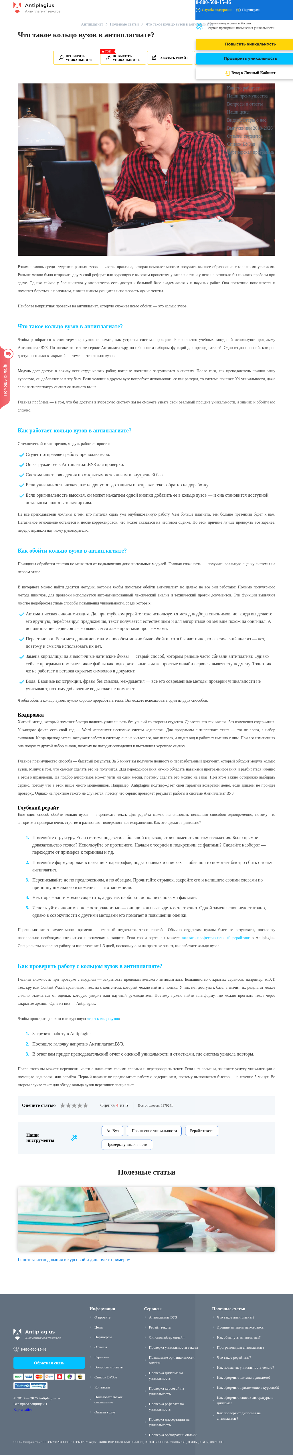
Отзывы (100, 1347)
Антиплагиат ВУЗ (163, 1317)
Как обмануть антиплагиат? (239, 1337)
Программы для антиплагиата (240, 1347)
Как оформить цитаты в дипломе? (243, 1377)
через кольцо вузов (103, 1019)
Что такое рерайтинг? (234, 1357)
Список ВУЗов (105, 1377)
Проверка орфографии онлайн (173, 1435)
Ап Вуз (112, 1131)
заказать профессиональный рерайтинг (215, 938)
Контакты (102, 1387)
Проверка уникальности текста (173, 1347)
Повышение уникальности (154, 1131)
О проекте (102, 1317)
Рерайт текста (201, 1131)
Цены (98, 1327)
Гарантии (101, 1357)
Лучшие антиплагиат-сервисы (240, 1327)
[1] (63, 1105)
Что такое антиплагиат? (235, 1317)
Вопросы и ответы (109, 1367)
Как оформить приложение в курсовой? (248, 1387)
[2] (65, 1105)
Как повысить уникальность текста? (245, 1367)
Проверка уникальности (126, 1144)
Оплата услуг (105, 1412)
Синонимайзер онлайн (166, 1337)
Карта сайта (22, 1409)
